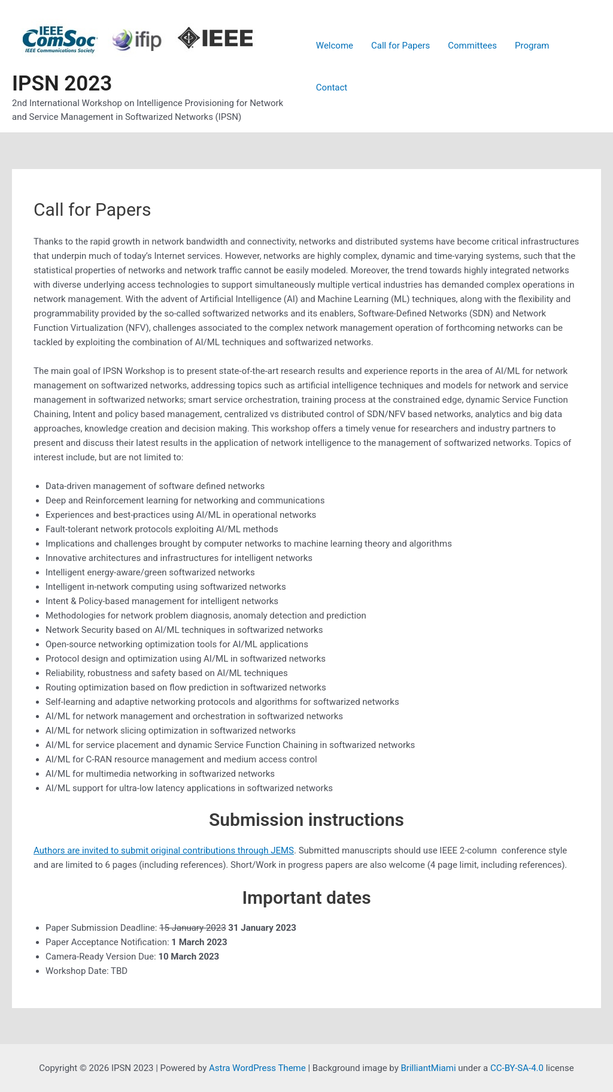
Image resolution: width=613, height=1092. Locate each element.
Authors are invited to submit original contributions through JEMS (164, 850)
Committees (472, 45)
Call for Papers (400, 45)
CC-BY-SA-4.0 (517, 1068)
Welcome (334, 45)
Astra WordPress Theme (257, 1068)
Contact (331, 87)
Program (532, 45)
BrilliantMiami (428, 1068)
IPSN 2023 (62, 83)
